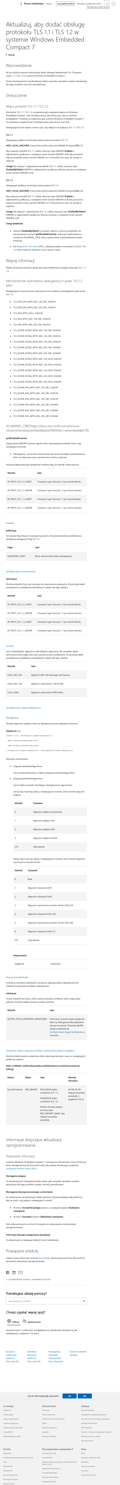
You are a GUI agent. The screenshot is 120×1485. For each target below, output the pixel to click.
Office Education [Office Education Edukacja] (86, 1428)
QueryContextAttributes (17, 977)
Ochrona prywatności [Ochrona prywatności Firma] (88, 1466)
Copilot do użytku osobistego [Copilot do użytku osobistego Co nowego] (12, 1428)
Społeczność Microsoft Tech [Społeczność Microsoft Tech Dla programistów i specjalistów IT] (51, 1468)
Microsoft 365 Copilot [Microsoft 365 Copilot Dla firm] (10, 1479)
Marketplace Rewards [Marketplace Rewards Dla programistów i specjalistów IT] (49, 1482)
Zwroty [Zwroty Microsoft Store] (44, 1423)
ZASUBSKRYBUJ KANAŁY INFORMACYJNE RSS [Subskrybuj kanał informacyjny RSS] (29, 1279)
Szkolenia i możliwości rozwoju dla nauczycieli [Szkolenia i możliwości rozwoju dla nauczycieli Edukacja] (96, 1432)
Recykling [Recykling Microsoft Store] (45, 1432)
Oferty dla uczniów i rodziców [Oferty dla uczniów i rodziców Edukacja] (90, 1436)
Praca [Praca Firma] (83, 1453)
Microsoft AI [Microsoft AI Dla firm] (7, 1453)
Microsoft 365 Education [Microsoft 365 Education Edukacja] (89, 1423)
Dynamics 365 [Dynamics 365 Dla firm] (8, 1466)
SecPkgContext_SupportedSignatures (23, 707)
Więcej (48, 3)
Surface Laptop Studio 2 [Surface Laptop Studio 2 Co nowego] (11, 1419)
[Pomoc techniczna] (33, 3)
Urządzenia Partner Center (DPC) (21, 1168)
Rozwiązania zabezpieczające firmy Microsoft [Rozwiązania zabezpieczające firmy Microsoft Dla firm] (18, 1458)
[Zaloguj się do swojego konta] (113, 3)
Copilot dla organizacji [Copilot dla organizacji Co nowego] (10, 1423)
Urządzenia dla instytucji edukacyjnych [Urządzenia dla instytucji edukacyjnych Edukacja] (94, 1415)
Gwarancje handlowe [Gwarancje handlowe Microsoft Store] (49, 1436)
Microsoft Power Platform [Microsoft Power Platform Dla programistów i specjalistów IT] (50, 1477)
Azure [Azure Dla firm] (5, 1462)
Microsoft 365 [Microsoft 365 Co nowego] (7, 1432)
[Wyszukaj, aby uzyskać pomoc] (107, 3)
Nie (84, 1396)
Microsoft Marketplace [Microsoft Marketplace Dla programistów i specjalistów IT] (49, 1473)
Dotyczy (11, 54)
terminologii (44, 1257)
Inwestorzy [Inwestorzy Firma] (84, 1471)
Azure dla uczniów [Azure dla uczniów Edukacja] (87, 1441)
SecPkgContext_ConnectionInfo (20, 571)
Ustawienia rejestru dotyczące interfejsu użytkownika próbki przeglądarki (40, 1050)
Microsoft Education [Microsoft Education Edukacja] (87, 1410)
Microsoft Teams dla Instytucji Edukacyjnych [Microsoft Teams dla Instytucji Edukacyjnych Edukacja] (95, 1419)
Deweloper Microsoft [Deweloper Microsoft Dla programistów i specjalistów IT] (49, 1453)
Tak (69, 1396)
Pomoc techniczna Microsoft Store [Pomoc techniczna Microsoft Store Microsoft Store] (53, 1419)
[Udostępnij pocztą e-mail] (19, 1272)
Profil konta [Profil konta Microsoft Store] (46, 1410)
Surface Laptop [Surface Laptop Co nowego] (8, 1415)
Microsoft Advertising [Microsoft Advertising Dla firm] (10, 1475)
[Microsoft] (11, 3)
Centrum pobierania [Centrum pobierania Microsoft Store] (48, 1415)
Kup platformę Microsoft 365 (68, 3)
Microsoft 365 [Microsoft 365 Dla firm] (7, 1471)
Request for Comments (27, 246)
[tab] (14, 1321)
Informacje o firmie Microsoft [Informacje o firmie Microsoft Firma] (90, 1458)
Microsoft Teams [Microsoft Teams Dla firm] (8, 1484)
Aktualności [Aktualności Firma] (85, 1462)
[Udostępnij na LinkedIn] (13, 1272)
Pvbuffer (10, 523)
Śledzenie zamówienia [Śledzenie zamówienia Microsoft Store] (49, 1428)
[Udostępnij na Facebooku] (8, 1272)
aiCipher (10, 645)
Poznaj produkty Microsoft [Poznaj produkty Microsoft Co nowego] (11, 1436)
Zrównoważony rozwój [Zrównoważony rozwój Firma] (88, 1475)
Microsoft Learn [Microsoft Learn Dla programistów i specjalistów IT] (47, 1458)
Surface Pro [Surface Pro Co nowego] (7, 1410)
